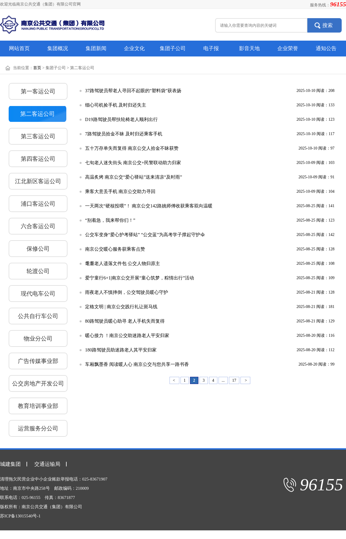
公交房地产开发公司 (38, 383)
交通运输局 (47, 464)
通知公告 (326, 48)
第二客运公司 (37, 114)
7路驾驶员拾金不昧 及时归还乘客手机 (123, 133)
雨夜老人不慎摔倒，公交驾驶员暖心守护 (126, 292)
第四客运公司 (38, 159)
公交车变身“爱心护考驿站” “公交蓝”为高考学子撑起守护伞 (145, 234)
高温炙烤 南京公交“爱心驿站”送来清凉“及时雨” (133, 177)
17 (234, 380)
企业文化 (134, 48)
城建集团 (10, 464)
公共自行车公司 (38, 316)
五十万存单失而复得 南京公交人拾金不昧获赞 (131, 148)
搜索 (327, 25)
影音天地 (249, 48)
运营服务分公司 (38, 428)
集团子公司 (173, 48)
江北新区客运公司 (38, 181)
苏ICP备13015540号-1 (20, 516)
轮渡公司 (38, 271)
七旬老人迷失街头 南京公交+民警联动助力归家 (133, 162)
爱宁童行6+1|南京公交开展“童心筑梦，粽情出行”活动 (139, 277)
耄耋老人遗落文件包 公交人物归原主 (122, 263)
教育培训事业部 (38, 406)
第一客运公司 (38, 91)
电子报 (211, 48)
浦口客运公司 (38, 204)
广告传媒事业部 (38, 361)
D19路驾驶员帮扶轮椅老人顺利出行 (121, 119)
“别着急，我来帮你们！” (110, 220)
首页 (37, 68)
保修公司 (38, 248)
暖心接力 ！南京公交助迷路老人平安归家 (127, 335)
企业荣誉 (287, 48)
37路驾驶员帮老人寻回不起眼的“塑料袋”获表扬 (133, 90)
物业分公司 (38, 338)
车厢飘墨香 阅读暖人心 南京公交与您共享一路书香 (137, 364)
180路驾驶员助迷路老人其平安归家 (121, 349)
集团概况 (57, 48)
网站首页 (19, 48)
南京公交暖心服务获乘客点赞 (115, 249)
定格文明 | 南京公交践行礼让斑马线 (121, 306)
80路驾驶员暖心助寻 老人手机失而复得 (125, 321)
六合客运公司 (38, 226)
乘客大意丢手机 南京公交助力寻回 (120, 191)
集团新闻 (96, 48)
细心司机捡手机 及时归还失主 (115, 105)
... (223, 380)
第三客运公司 (38, 136)
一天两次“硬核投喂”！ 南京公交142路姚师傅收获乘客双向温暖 (149, 205)
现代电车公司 (38, 293)
